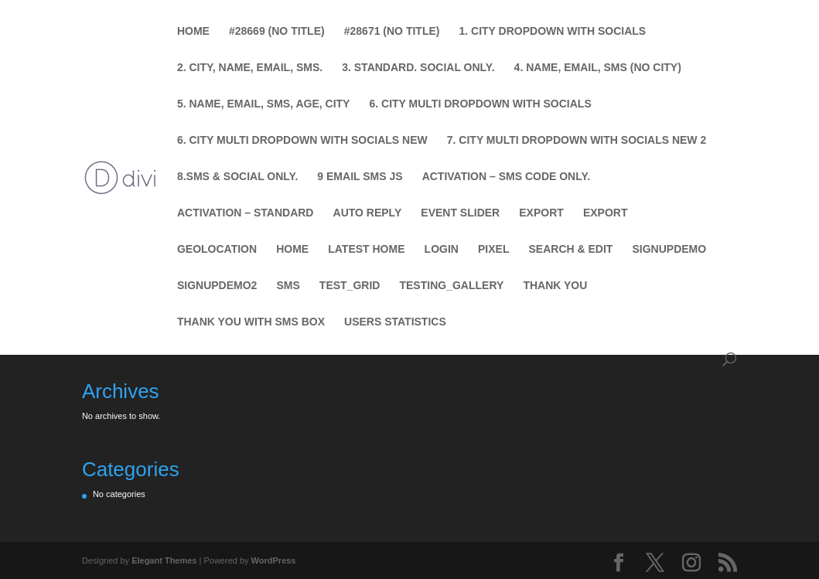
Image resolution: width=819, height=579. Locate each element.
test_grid (349, 285)
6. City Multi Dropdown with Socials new (302, 140)
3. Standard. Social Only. (418, 67)
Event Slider (460, 213)
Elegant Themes (163, 560)
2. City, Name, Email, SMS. (249, 67)
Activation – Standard (245, 213)
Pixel (493, 249)
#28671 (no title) (392, 31)
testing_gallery (451, 285)
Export (541, 213)
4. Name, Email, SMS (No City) (597, 67)
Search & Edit (571, 249)
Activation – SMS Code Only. (506, 176)
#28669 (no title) (277, 31)
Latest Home (366, 249)
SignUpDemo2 (217, 285)
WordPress (273, 560)
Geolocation (217, 249)
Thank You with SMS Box (251, 322)
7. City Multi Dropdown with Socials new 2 (576, 140)
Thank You (555, 285)
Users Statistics (395, 322)
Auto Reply (367, 213)
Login (442, 249)
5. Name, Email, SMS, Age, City (263, 104)
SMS (287, 285)
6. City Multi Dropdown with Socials (480, 104)
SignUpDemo (669, 249)
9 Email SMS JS (359, 176)
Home (193, 31)
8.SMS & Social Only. (237, 176)
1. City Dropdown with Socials (553, 31)
